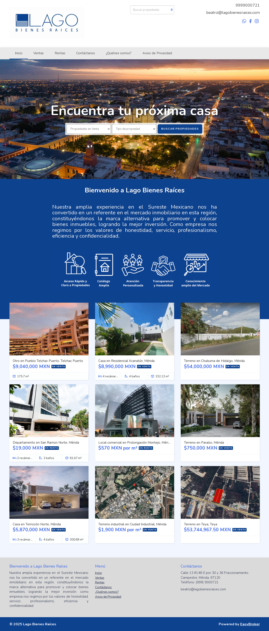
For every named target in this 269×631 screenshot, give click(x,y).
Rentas (60, 53)
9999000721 (248, 5)
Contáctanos (85, 53)
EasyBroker (250, 624)
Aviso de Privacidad (157, 53)
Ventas (38, 53)
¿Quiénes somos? (119, 53)
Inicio (18, 53)
